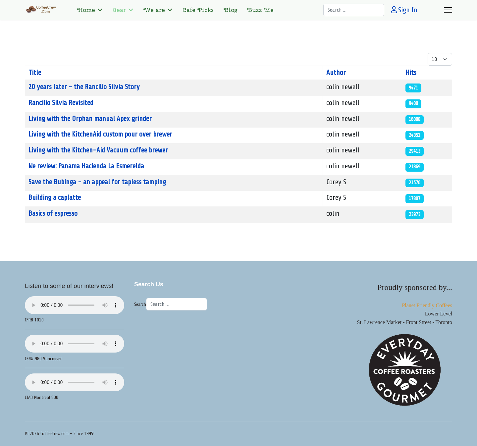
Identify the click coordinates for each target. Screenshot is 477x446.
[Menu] (448, 10)
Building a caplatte (54, 197)
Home (86, 10)
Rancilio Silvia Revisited (60, 103)
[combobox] (353, 10)
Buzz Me (260, 10)
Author (336, 73)
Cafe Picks (198, 10)
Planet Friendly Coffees (427, 305)
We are (154, 10)
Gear (119, 10)
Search (140, 304)
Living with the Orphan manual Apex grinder (90, 119)
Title (34, 73)
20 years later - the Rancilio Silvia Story (84, 87)
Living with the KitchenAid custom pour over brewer (100, 134)
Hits (410, 73)
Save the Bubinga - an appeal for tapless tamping (97, 182)
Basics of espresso (53, 213)
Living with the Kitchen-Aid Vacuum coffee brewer (98, 150)
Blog (230, 10)
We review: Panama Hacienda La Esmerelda (86, 166)
